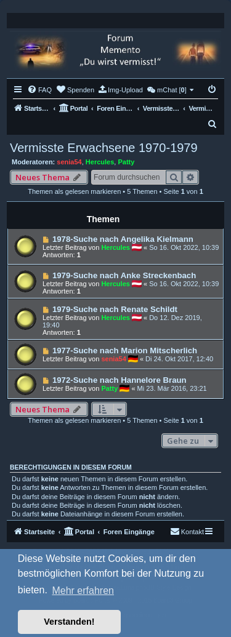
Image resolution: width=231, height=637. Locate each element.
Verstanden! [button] (69, 622)
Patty (126, 162)
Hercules (100, 162)
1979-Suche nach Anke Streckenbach (124, 275)
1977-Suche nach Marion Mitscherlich (124, 350)
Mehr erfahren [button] (83, 590)
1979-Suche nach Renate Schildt (114, 309)
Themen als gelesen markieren (74, 191)
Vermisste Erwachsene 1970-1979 (104, 147)
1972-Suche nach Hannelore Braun (119, 380)
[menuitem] (39, 89)
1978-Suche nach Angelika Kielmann (122, 239)
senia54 (69, 162)
